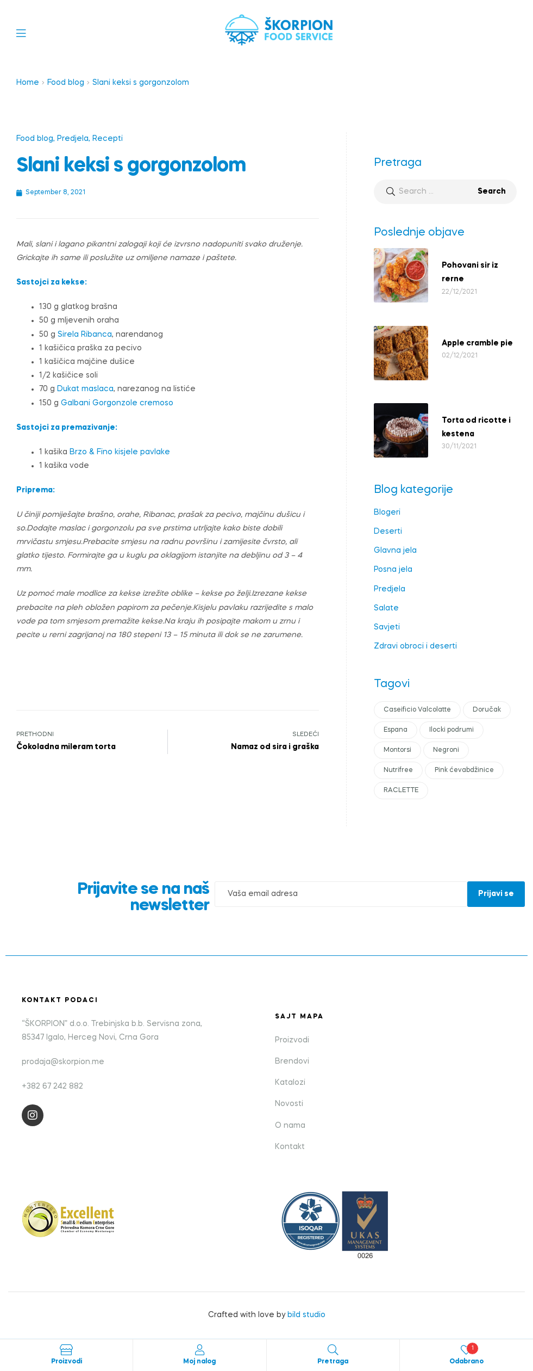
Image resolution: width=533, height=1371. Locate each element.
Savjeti (387, 627)
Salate (386, 608)
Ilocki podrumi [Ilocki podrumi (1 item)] (451, 730)
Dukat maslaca (85, 389)
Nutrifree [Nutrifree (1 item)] (398, 770)
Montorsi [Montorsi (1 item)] (397, 750)
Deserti (388, 531)
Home (27, 83)
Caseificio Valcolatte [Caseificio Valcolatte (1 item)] (417, 710)
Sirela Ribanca (85, 334)
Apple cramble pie (477, 343)
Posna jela (393, 569)
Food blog (65, 83)
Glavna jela (395, 550)
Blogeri (387, 512)
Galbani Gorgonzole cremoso (117, 403)
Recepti (107, 139)
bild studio (306, 1315)
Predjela (73, 139)
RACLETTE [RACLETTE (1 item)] (401, 790)
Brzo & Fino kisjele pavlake (120, 452)
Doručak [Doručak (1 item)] (487, 710)
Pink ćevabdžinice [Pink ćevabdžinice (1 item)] (464, 770)
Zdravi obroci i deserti (415, 646)
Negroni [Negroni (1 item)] (446, 750)
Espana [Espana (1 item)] (395, 730)
